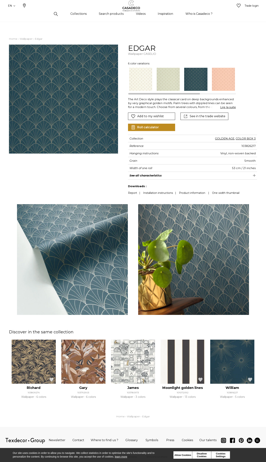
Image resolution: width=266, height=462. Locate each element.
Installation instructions (158, 193)
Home (13, 38)
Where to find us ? (104, 440)
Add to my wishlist (147, 116)
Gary (83, 388)
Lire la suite (228, 107)
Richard (33, 388)
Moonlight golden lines (182, 388)
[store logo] (133, 11)
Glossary (131, 440)
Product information (192, 193)
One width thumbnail (225, 193)
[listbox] (180, 79)
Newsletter (57, 440)
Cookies (187, 440)
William (232, 388)
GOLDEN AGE (224, 138)
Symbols (152, 440)
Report (132, 193)
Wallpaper (26, 38)
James (133, 388)
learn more (121, 456)
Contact (78, 440)
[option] (140, 79)
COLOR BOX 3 (246, 138)
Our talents (207, 440)
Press (170, 440)
